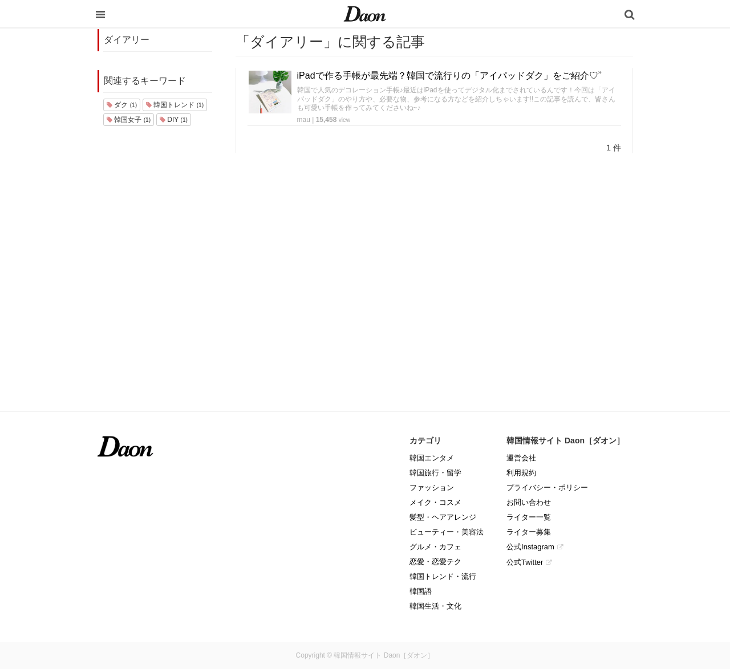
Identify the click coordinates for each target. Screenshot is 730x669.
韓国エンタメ (431, 458)
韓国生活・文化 (435, 606)
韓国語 (420, 591)
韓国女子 (129, 120)
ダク (122, 105)
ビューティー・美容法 (446, 532)
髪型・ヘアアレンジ (442, 517)
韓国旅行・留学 (435, 472)
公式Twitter (524, 562)
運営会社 (521, 458)
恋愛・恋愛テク (435, 561)
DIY (174, 120)
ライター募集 (528, 532)
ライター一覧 (528, 517)
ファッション (431, 487)
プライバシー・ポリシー (547, 487)
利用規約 (521, 472)
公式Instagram (530, 546)
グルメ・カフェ (435, 546)
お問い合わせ (528, 502)
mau (303, 120)
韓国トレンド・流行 (442, 576)
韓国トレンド (175, 105)
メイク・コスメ (435, 502)
